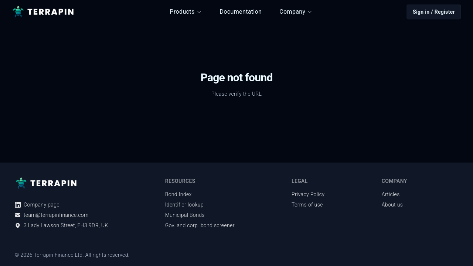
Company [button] (296, 11)
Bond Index (178, 194)
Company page (37, 205)
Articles (391, 194)
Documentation (241, 11)
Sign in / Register (434, 12)
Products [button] (186, 11)
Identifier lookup (184, 205)
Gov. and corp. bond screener (200, 225)
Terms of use (307, 205)
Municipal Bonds (185, 215)
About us (392, 205)
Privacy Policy (308, 194)
